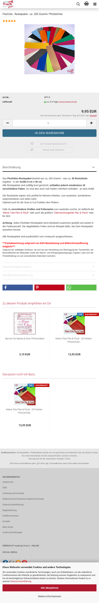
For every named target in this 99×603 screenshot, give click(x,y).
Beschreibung (11, 167)
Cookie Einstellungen (12, 532)
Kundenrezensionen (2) (18, 275)
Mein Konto (8, 527)
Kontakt (6, 521)
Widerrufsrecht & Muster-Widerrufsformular (23, 499)
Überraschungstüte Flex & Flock (71, 212)
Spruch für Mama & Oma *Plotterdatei (24, 338)
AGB (5, 487)
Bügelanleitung (10, 510)
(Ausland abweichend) (67, 102)
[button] (18, 287)
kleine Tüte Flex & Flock (15, 212)
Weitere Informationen (49, 596)
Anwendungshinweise (17, 266)
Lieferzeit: (7, 102)
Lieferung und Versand (13, 493)
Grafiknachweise (11, 515)
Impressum (8, 482)
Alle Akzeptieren (49, 588)
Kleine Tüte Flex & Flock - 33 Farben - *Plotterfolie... (74, 340)
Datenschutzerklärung (20, 581)
